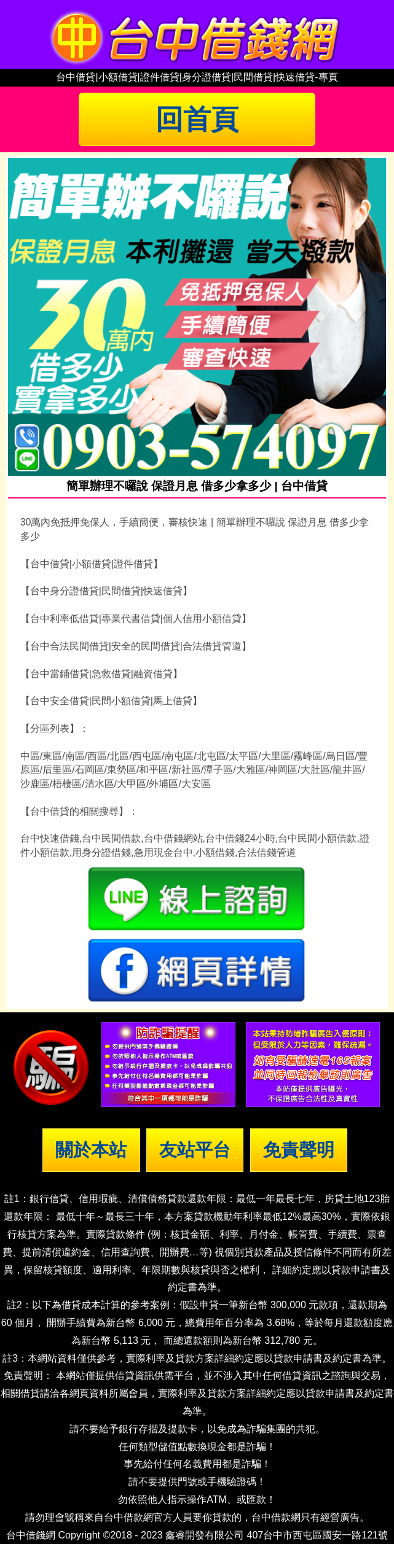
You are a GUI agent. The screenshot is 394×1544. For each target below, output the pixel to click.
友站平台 (194, 1150)
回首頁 (197, 119)
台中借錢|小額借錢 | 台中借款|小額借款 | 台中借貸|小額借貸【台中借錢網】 (197, 34)
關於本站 (91, 1150)
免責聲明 (298, 1150)
